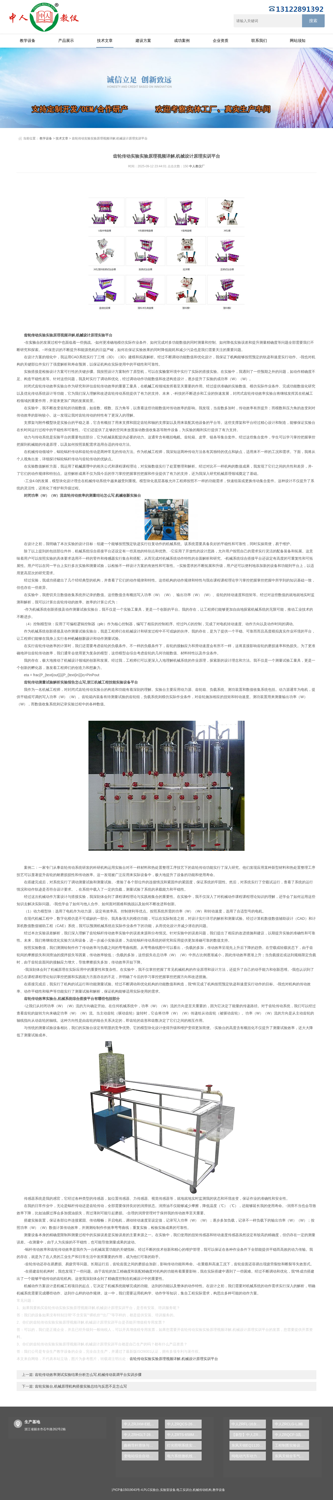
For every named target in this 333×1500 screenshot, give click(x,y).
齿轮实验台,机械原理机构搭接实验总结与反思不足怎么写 (80, 1386)
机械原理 (82, 466)
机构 (234, 357)
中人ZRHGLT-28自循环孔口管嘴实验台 (141, 1435)
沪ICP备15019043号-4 (127, 1490)
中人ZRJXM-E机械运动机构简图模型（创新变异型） (141, 1424)
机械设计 (83, 335)
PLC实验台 (151, 1490)
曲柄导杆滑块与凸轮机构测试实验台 (141, 1445)
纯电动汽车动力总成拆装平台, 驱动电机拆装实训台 (249, 1456)
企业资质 (220, 40)
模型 (49, 422)
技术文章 (105, 40)
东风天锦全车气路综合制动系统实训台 (292, 1456)
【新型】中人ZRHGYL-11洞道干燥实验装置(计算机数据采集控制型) (249, 1435)
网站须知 (297, 40)
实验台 (34, 342)
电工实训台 (184, 1490)
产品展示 (66, 40)
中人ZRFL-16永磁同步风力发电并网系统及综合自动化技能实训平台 (249, 1424)
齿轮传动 (31, 335)
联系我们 (259, 40)
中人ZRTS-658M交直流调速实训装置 (184, 1435)
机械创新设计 (82, 638)
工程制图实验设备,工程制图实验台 (292, 1445)
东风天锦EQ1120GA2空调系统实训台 (249, 1445)
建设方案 (143, 40)
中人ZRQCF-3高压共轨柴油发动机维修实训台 (292, 1435)
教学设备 (27, 40)
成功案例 (182, 40)
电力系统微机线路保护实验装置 (184, 1456)
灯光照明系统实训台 (183, 1445)
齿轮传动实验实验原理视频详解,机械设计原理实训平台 (174, 1359)
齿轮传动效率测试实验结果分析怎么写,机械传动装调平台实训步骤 (88, 1375)
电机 (177, 437)
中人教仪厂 (197, 166)
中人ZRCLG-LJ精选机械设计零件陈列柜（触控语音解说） (292, 1424)
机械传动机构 (202, 1490)
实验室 (164, 371)
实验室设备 (168, 1490)
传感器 (109, 558)
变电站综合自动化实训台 (141, 1456)
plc (101, 624)
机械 (147, 386)
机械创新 (123, 495)
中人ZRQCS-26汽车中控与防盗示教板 (184, 1424)
